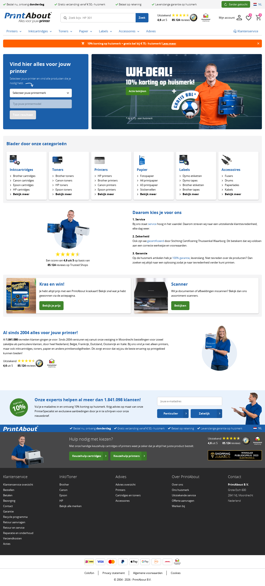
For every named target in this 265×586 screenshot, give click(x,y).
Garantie (8, 511)
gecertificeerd (155, 241)
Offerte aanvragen (183, 501)
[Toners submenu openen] (71, 31)
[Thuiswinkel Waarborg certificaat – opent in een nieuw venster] (205, 17)
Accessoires (231, 169)
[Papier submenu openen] (91, 31)
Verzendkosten (12, 538)
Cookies (176, 573)
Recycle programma (15, 517)
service (152, 224)
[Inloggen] (230, 17)
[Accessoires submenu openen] (138, 31)
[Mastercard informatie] (111, 561)
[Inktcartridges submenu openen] (50, 31)
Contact (8, 506)
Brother (64, 484)
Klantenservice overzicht (18, 484)
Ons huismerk (180, 490)
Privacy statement (113, 573)
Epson (63, 495)
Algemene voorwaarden (148, 573)
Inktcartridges (21, 169)
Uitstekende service (184, 495)
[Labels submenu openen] (111, 31)
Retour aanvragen (14, 522)
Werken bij (178, 506)
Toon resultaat (23, 115)
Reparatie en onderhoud (18, 533)
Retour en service (13, 527)
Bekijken (180, 305)
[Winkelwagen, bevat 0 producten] (258, 17)
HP (61, 501)
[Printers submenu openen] (20, 31)
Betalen (7, 495)
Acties (6, 544)
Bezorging (9, 501)
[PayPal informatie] (123, 561)
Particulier (175, 413)
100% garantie (181, 258)
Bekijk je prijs (51, 305)
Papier (142, 169)
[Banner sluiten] (258, 43)
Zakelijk (209, 413)
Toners (57, 169)
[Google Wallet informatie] (145, 561)
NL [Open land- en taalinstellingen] (257, 4)
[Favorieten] (248, 17)
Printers (101, 169)
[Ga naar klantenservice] (246, 31)
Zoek (142, 17)
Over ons (177, 484)
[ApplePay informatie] (134, 561)
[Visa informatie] (100, 561)
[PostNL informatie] (156, 561)
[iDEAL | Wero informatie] (89, 561)
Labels (184, 169)
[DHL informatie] (167, 561)
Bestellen (8, 490)
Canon (63, 490)
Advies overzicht (126, 484)
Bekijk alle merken (70, 506)
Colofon (89, 573)
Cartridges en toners (128, 495)
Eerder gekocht (236, 4)
